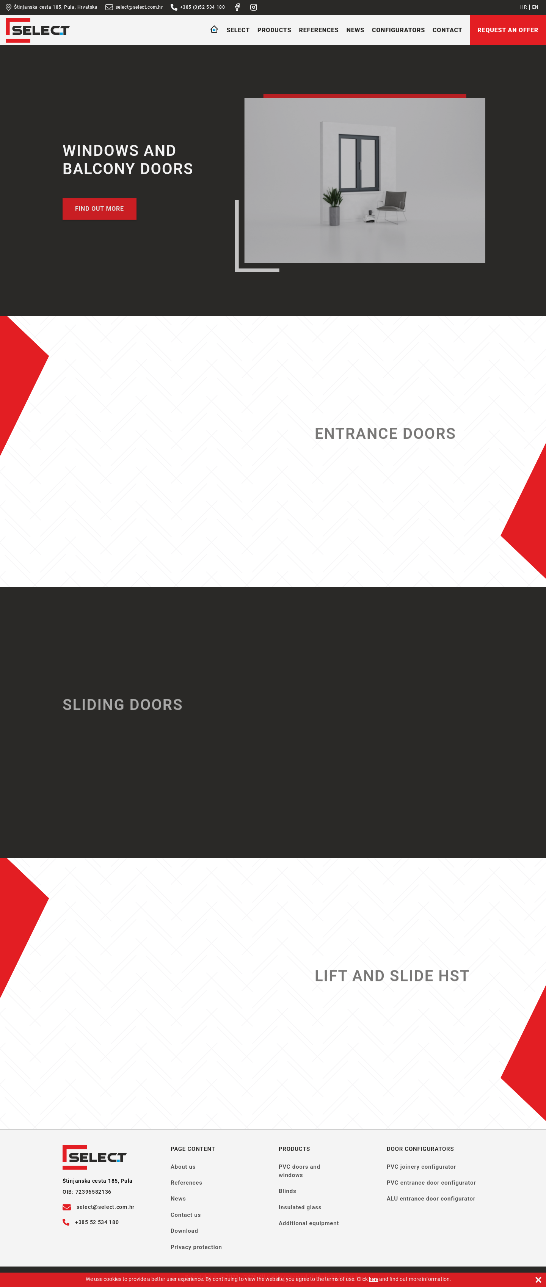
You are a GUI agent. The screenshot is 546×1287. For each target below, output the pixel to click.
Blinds (287, 1191)
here (373, 1279)
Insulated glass (300, 1207)
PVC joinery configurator (421, 1166)
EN (535, 7)
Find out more (99, 211)
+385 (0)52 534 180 (198, 7)
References (319, 30)
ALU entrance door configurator (431, 1198)
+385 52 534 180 (91, 1222)
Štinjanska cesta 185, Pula (98, 1181)
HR (523, 7)
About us (183, 1166)
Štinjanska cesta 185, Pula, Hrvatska (52, 7)
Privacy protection (196, 1247)
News (355, 30)
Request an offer (507, 30)
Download (184, 1230)
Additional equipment (309, 1223)
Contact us (186, 1215)
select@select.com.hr (134, 7)
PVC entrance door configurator (431, 1182)
